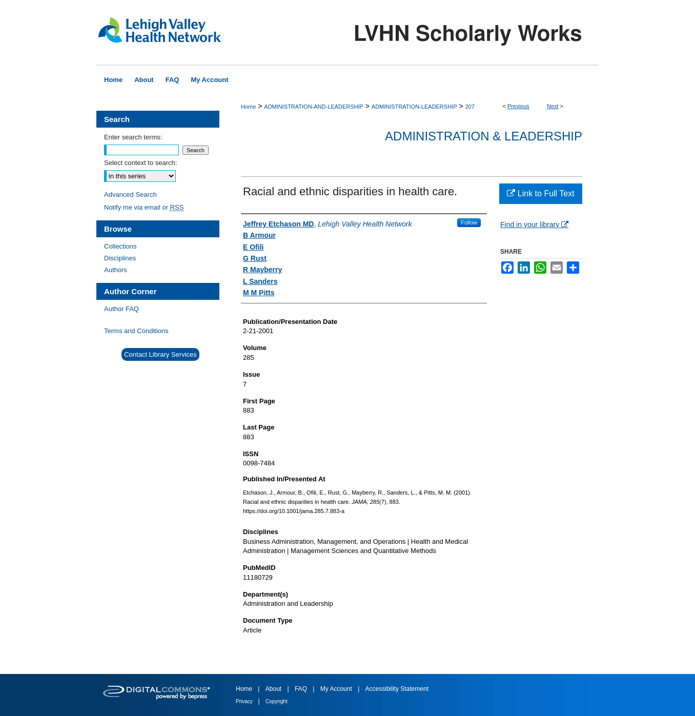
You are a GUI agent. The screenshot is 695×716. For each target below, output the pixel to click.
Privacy (245, 701)
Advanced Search (130, 194)
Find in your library (534, 224)
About (274, 688)
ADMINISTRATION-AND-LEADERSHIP (313, 107)
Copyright (276, 701)
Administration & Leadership (483, 136)
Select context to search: (140, 163)
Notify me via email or (143, 207)
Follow (469, 222)
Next (553, 106)
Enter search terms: (133, 137)
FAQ (302, 688)
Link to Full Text (540, 193)
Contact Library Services (160, 354)
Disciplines (120, 258)
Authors (115, 270)
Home (248, 107)
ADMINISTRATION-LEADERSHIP (414, 107)
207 (469, 107)
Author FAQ (121, 309)
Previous (518, 106)
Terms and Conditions (136, 331)
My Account (337, 688)
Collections (120, 246)
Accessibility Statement (396, 688)
